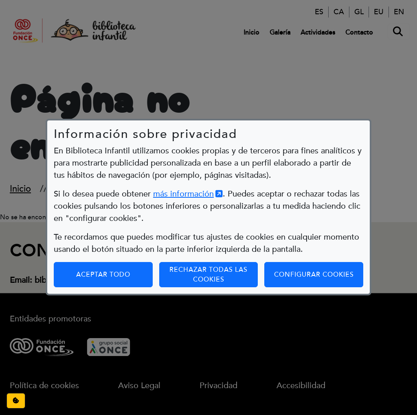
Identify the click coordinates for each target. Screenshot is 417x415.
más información (188, 179)
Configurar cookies (318, 260)
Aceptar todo (103, 260)
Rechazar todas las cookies (208, 260)
